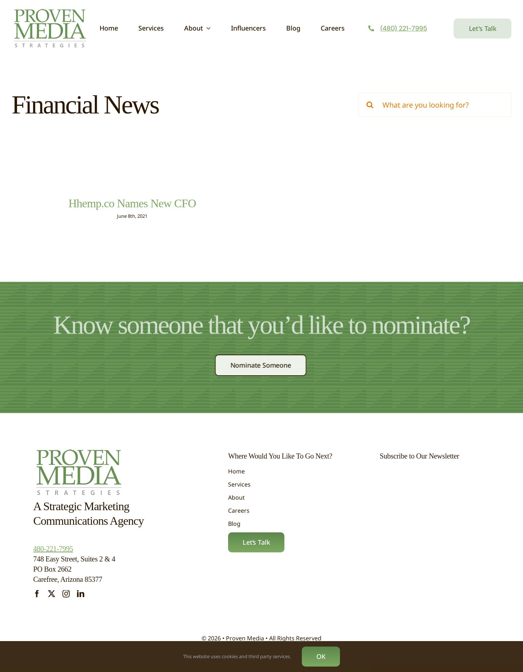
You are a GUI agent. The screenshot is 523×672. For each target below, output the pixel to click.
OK (320, 656)
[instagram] (66, 593)
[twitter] (51, 593)
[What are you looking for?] (434, 105)
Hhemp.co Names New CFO (132, 203)
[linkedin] (80, 593)
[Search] (370, 105)
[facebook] (37, 593)
